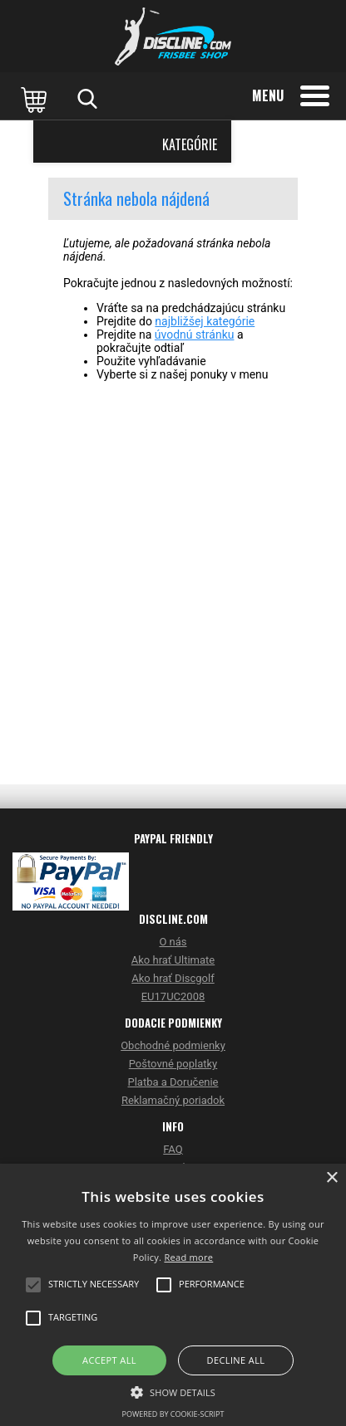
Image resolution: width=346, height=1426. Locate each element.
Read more (188, 1257)
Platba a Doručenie (172, 1082)
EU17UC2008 (173, 996)
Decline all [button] (236, 1360)
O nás (172, 941)
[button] (173, 1391)
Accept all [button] (109, 1360)
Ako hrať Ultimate (173, 960)
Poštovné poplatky (173, 1063)
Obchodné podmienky (173, 1045)
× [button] (331, 1178)
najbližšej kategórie (205, 321)
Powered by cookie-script (173, 1414)
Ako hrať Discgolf (172, 978)
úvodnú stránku (195, 334)
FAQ (172, 1149)
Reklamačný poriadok (173, 1100)
